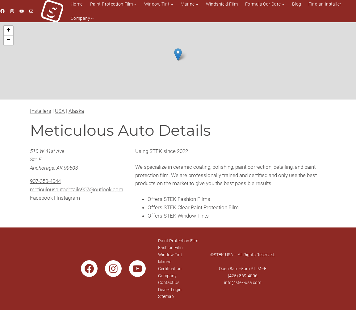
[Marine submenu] (197, 4)
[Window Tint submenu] (172, 4)
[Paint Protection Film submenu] (135, 4)
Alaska (76, 111)
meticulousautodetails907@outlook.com (76, 189)
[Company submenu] (92, 18)
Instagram (68, 198)
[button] (178, 54)
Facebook (41, 198)
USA (60, 111)
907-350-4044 (45, 181)
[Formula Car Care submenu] (283, 4)
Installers (40, 111)
